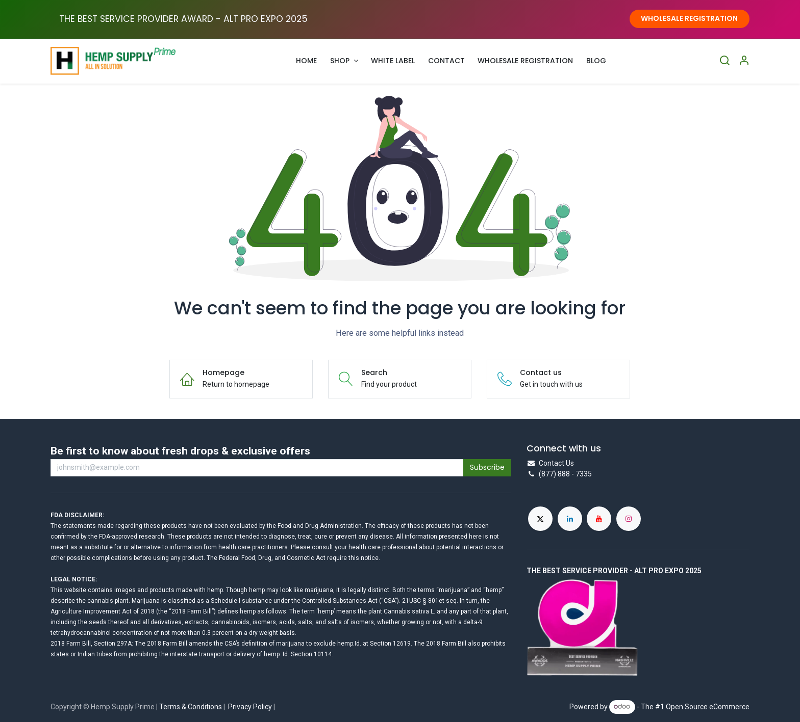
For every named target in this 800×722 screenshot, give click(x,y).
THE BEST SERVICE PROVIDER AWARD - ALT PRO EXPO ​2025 (183, 19)
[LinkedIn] (570, 518)
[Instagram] (628, 518)
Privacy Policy (250, 707)
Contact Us (556, 463)
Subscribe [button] (487, 467)
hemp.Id (348, 643)
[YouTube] (599, 518)
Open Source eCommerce (707, 706)
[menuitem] (307, 60)
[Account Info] (743, 61)
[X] (540, 518)
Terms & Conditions (190, 707)
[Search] (724, 61)
